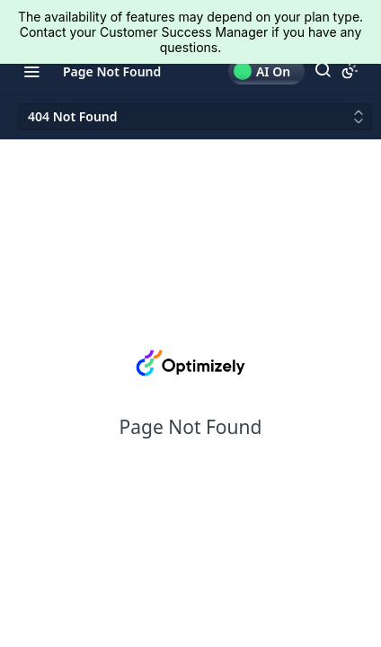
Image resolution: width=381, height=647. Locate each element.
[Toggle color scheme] (349, 71)
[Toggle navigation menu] (31, 71)
